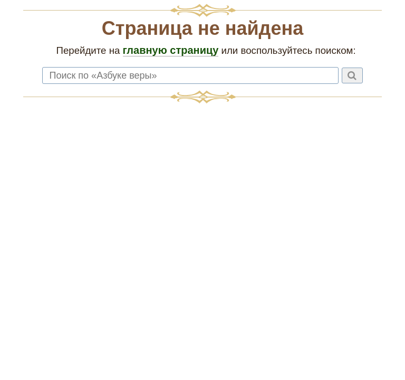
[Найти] (352, 75)
